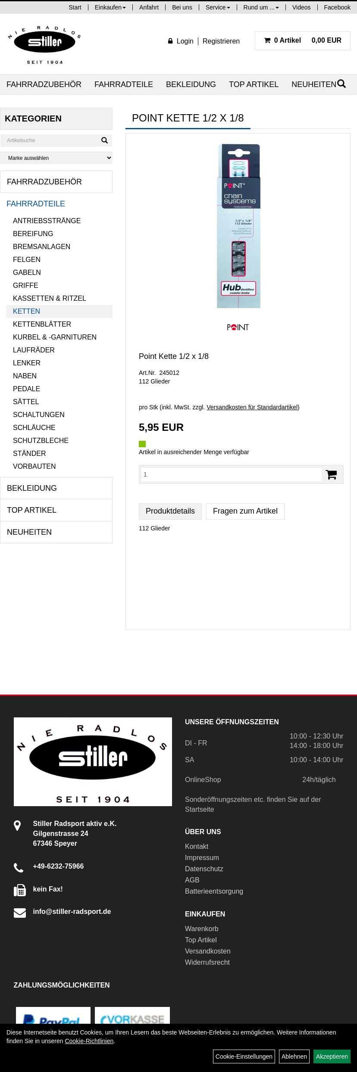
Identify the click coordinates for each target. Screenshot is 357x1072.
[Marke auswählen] (56, 158)
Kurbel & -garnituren (55, 337)
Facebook (337, 7)
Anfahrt (149, 7)
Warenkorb (202, 928)
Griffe (25, 285)
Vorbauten (34, 466)
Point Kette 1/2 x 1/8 (174, 356)
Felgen (27, 259)
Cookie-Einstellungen (244, 1056)
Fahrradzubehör (43, 84)
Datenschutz (204, 869)
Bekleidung (191, 84)
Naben (25, 376)
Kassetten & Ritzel (49, 298)
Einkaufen (110, 7)
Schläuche (34, 427)
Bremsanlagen (41, 246)
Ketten (26, 311)
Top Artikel (254, 84)
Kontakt (196, 846)
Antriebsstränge (47, 220)
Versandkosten (208, 951)
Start (75, 7)
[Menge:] (231, 474)
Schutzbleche (41, 440)
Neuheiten (313, 84)
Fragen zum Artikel (245, 511)
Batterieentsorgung (214, 891)
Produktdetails (170, 511)
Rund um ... (261, 7)
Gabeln (27, 272)
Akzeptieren (332, 1056)
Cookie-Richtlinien (89, 1041)
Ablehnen (294, 1056)
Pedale (26, 389)
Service (218, 7)
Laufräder (34, 350)
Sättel (26, 401)
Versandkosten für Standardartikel (252, 407)
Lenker (27, 363)
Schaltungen (39, 414)
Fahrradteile (123, 84)
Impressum (202, 857)
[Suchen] (104, 140)
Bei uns (182, 7)
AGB (192, 880)
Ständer (29, 453)
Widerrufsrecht (207, 962)
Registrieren (221, 41)
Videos (301, 7)
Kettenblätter (42, 324)
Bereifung (33, 233)
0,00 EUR (302, 40)
